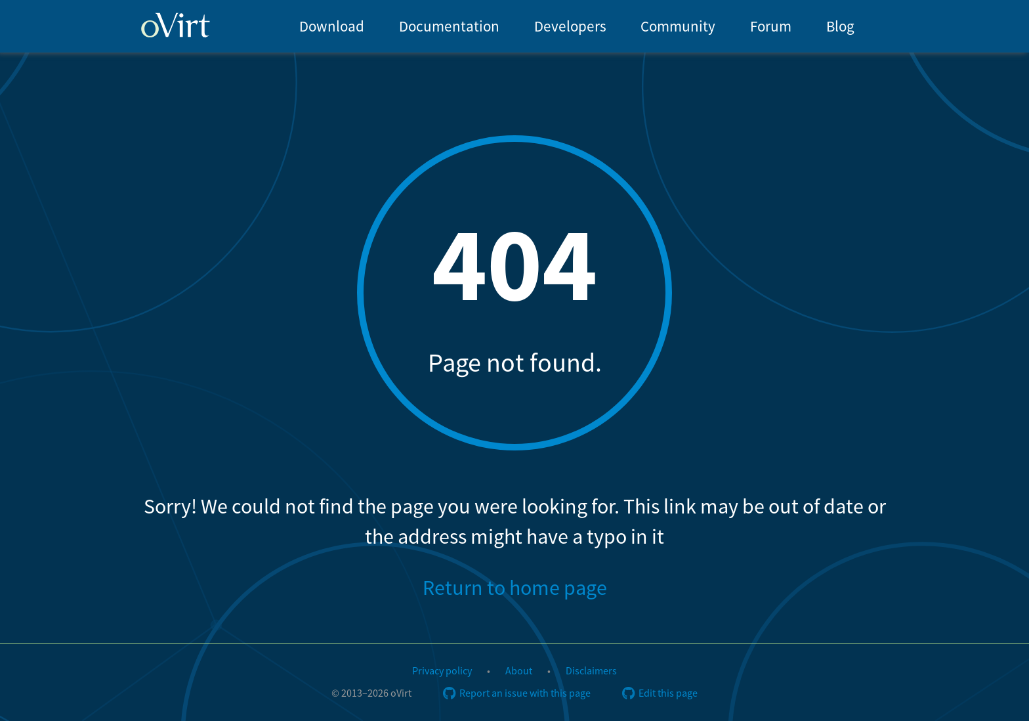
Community (677, 26)
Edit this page (660, 693)
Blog (840, 26)
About (518, 671)
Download (331, 26)
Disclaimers (591, 671)
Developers (570, 26)
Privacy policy (442, 671)
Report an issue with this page (517, 693)
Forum (770, 26)
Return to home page (515, 588)
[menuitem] (331, 26)
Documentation (449, 26)
